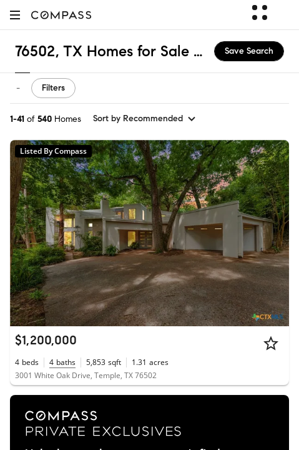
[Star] (271, 343)
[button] (15, 14)
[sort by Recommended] (144, 118)
